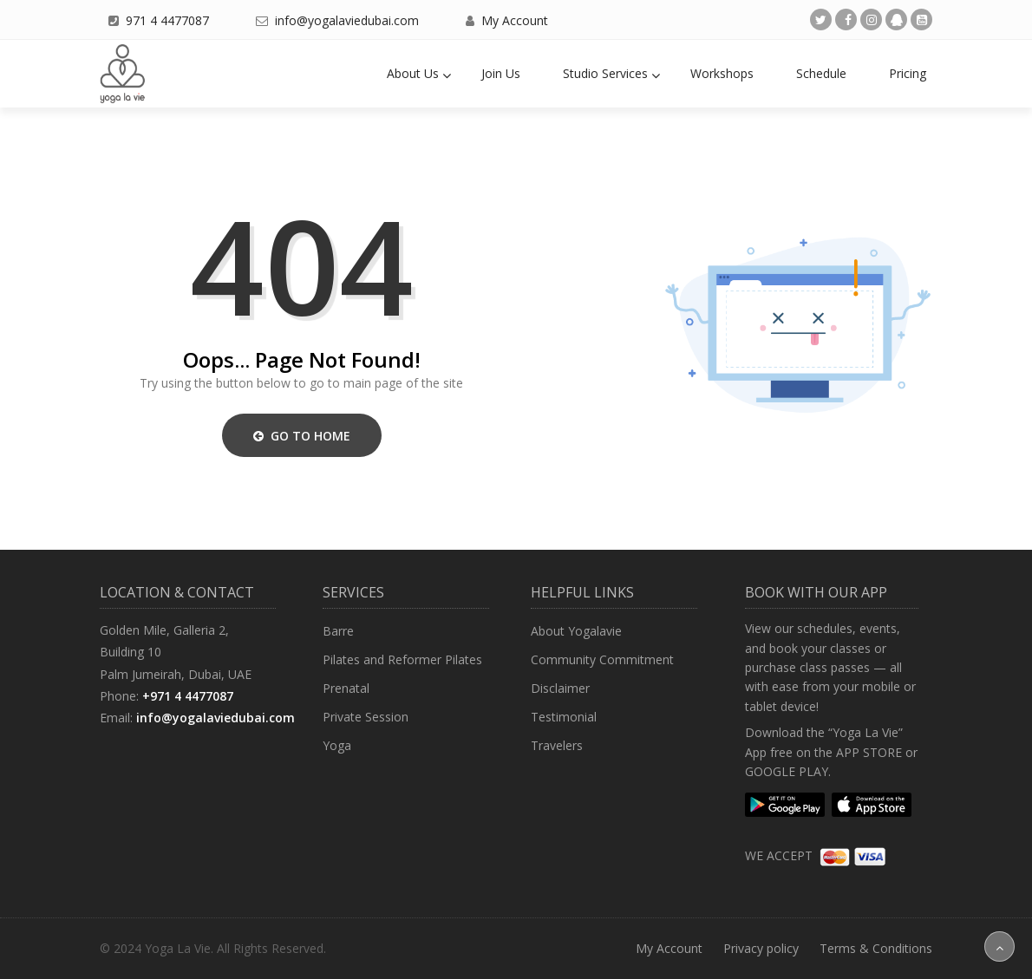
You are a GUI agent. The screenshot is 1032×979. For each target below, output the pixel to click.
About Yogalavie (576, 631)
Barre (338, 631)
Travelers (557, 745)
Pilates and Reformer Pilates (402, 659)
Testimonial (564, 716)
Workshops (722, 73)
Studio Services (605, 73)
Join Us (500, 73)
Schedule (821, 73)
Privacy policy (761, 948)
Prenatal (346, 688)
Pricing (907, 73)
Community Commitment (602, 659)
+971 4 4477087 (187, 696)
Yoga (337, 745)
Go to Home (301, 435)
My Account (514, 20)
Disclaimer (560, 688)
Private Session (365, 716)
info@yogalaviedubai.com (347, 20)
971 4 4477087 (167, 20)
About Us (413, 73)
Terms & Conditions (876, 948)
